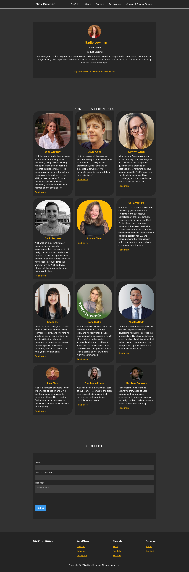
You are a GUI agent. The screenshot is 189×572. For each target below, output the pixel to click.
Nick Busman (45, 4)
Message (40, 482)
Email (115, 546)
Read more (40, 192)
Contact (100, 4)
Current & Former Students (140, 4)
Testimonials (115, 4)
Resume (117, 555)
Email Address (43, 472)
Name (38, 462)
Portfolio (75, 4)
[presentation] (55, 499)
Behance (81, 551)
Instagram (82, 555)
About (88, 4)
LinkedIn (81, 546)
